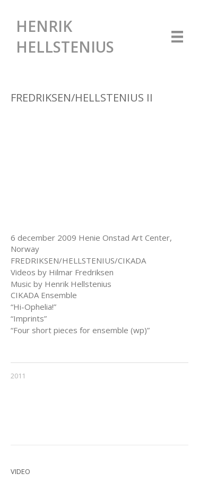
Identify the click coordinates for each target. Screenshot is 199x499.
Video (20, 471)
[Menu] (177, 37)
